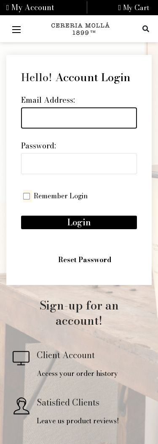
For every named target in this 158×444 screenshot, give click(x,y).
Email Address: (48, 100)
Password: (38, 145)
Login (79, 222)
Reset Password (84, 260)
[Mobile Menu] (16, 29)
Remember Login (61, 196)
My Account (30, 7)
